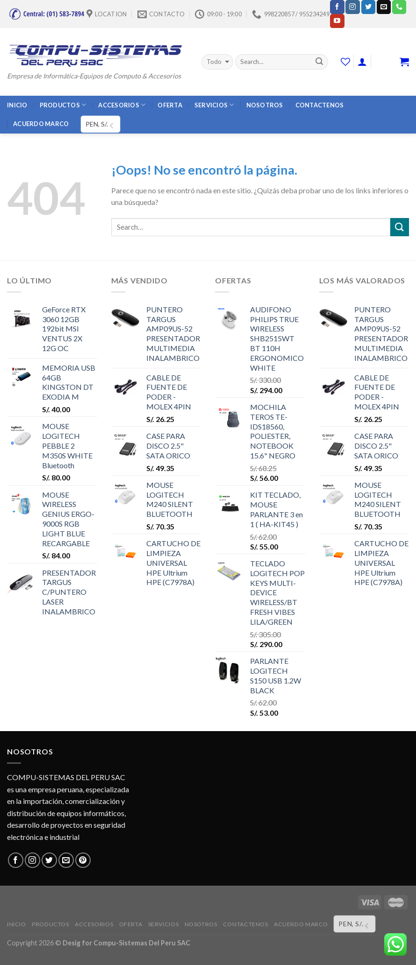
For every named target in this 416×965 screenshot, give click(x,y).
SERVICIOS (214, 104)
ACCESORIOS (121, 104)
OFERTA (170, 105)
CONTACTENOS (319, 105)
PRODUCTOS (63, 104)
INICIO (17, 105)
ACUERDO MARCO (41, 123)
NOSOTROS (264, 105)
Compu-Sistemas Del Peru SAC (141, 943)
